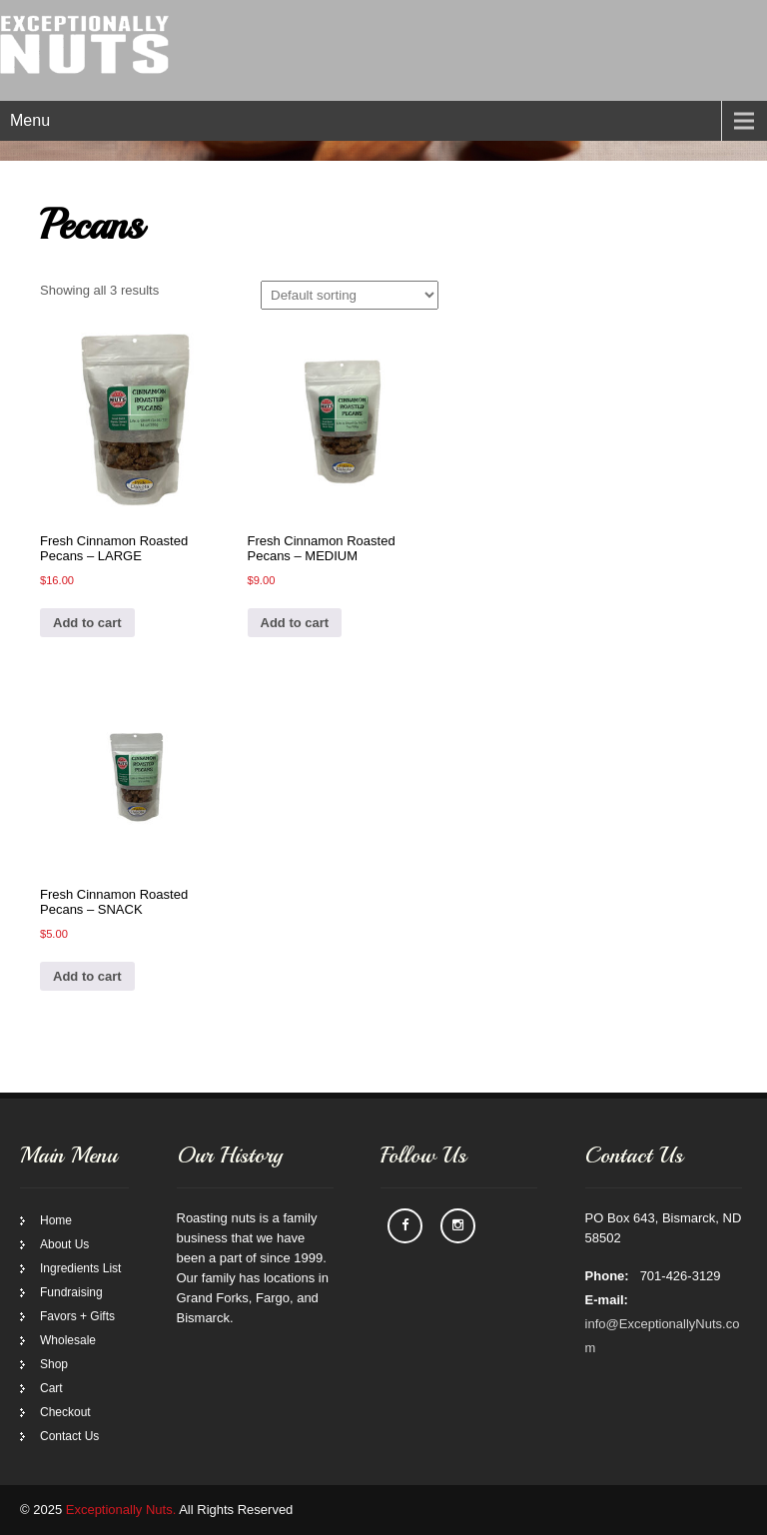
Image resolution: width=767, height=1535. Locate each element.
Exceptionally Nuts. (121, 1509)
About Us (64, 1244)
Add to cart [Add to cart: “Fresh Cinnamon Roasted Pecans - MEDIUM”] (295, 622)
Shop (54, 1364)
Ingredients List (80, 1268)
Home (56, 1220)
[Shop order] (349, 295)
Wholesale (68, 1340)
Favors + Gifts (77, 1316)
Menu (30, 120)
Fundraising (71, 1292)
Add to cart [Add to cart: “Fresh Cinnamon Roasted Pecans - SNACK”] (87, 976)
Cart (51, 1388)
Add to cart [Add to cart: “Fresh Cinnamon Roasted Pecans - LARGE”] (87, 622)
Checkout (65, 1412)
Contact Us (69, 1436)
